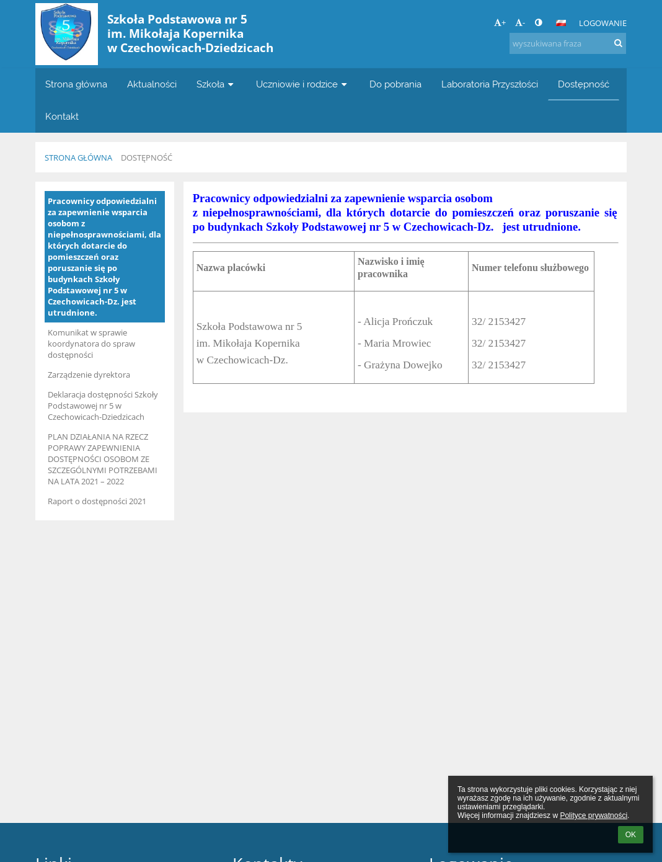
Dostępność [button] (583, 84)
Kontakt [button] (62, 116)
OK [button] (630, 834)
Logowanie (603, 23)
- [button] (520, 22)
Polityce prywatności (593, 815)
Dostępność (146, 157)
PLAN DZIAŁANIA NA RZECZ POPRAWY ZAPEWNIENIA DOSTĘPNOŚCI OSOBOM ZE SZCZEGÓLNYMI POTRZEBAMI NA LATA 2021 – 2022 (102, 459)
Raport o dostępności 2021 (97, 501)
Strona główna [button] (76, 84)
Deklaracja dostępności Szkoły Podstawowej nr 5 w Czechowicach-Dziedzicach (103, 405)
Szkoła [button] (216, 84)
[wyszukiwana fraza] (568, 43)
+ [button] (500, 22)
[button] (561, 23)
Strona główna (78, 157)
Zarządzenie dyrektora (89, 374)
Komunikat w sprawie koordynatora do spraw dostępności (91, 343)
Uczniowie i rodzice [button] (303, 84)
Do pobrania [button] (395, 84)
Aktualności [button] (152, 84)
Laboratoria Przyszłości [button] (489, 84)
